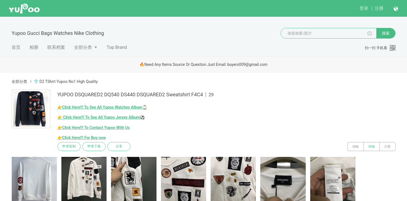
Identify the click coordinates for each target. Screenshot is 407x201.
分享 (119, 147)
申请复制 (69, 147)
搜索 (386, 33)
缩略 (355, 147)
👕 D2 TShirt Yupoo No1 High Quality (66, 81)
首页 (16, 47)
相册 (34, 47)
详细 (371, 147)
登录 (363, 8)
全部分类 (83, 47)
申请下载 (94, 147)
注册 (379, 8)
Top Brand (117, 47)
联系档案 (56, 47)
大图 (387, 147)
